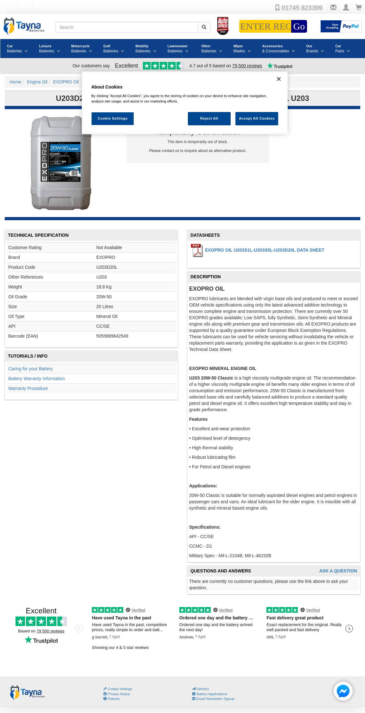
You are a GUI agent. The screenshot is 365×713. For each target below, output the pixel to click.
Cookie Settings (120, 689)
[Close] (279, 79)
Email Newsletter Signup (213, 699)
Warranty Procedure (28, 388)
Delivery (200, 689)
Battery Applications (209, 694)
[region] (185, 103)
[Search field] (126, 27)
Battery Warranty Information (36, 378)
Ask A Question (338, 571)
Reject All (209, 118)
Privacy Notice (116, 694)
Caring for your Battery (30, 368)
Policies (111, 699)
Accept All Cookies (257, 118)
